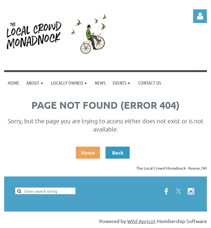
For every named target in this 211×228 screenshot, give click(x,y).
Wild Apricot (141, 221)
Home (88, 152)
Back (117, 152)
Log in (200, 16)
